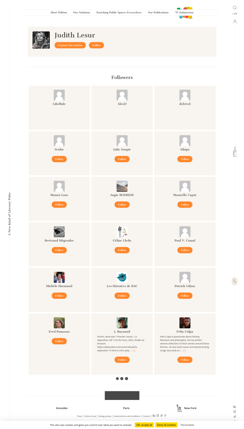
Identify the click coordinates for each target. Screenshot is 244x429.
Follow (96, 45)
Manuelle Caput (185, 195)
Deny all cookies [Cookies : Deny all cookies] (166, 425)
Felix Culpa (185, 331)
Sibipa (184, 149)
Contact (146, 416)
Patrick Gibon (185, 286)
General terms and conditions (127, 416)
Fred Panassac (59, 331)
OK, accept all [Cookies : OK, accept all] (144, 425)
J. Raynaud (122, 331)
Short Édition (59, 13)
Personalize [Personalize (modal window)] (187, 425)
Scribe (59, 149)
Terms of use (90, 416)
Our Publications (158, 13)
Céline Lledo (122, 240)
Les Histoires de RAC (122, 286)
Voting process (105, 416)
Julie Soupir (122, 149)
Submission (184, 13)
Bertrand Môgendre (59, 240)
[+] (134, 350)
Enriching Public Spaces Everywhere (119, 13)
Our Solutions (81, 13)
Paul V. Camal (185, 240)
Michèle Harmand (59, 286)
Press (79, 416)
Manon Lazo (59, 195)
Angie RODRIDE (122, 195)
